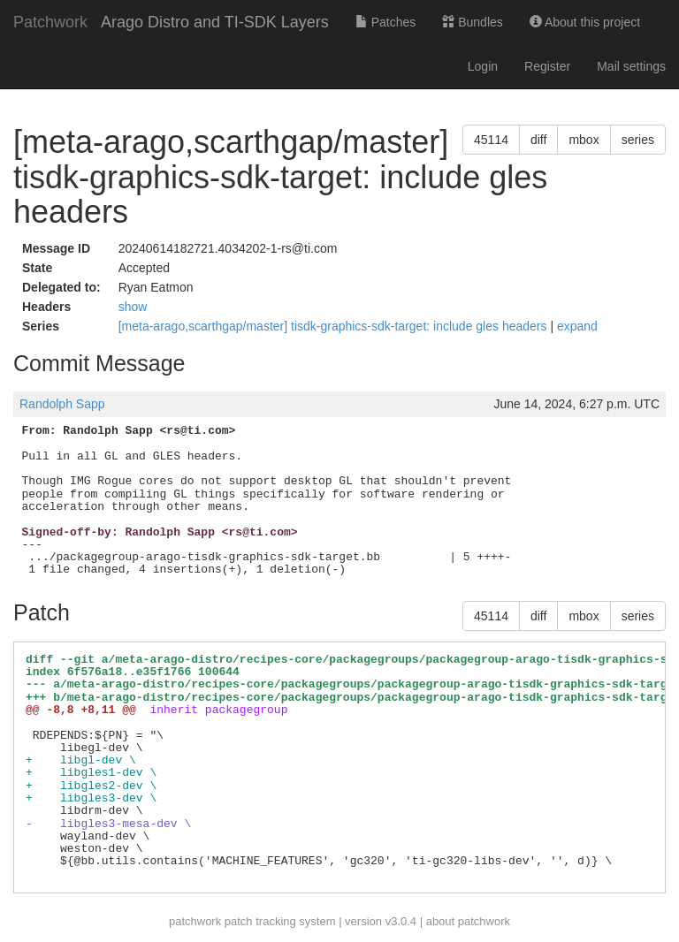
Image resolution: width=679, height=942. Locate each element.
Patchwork (50, 22)
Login (483, 66)
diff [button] (538, 140)
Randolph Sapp (62, 404)
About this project (585, 22)
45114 (491, 140)
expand (577, 326)
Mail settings (631, 66)
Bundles (472, 22)
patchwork (195, 921)
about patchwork (468, 921)
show (133, 307)
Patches (385, 22)
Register (547, 66)
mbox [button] (583, 140)
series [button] (638, 140)
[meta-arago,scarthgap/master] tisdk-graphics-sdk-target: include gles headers (334, 326)
